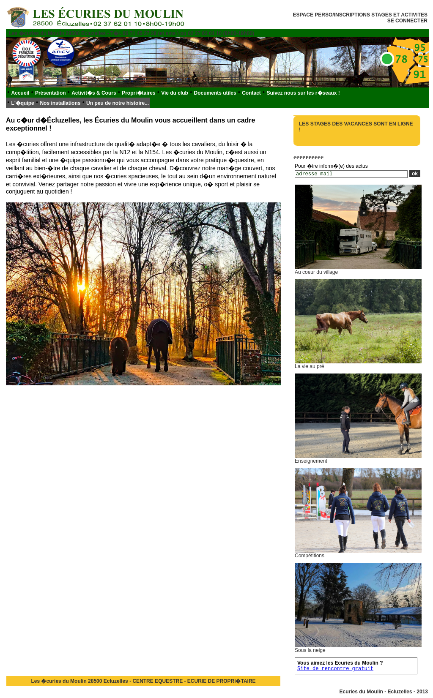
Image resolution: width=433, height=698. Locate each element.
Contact (251, 93)
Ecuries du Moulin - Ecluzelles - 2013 (384, 692)
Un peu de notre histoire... (117, 103)
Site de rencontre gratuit (335, 669)
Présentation (50, 93)
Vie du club (174, 93)
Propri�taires (138, 93)
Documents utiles (215, 93)
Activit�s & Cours (93, 93)
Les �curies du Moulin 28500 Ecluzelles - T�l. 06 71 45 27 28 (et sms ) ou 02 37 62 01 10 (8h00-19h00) (131, 33)
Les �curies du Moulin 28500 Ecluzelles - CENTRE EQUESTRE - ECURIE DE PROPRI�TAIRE (143, 681)
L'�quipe (22, 103)
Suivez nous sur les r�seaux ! (303, 93)
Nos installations (60, 103)
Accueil (20, 93)
